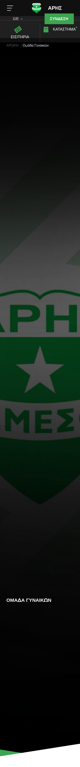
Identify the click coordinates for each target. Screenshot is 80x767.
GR (18, 19)
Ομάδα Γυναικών (36, 45)
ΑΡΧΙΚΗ (12, 45)
